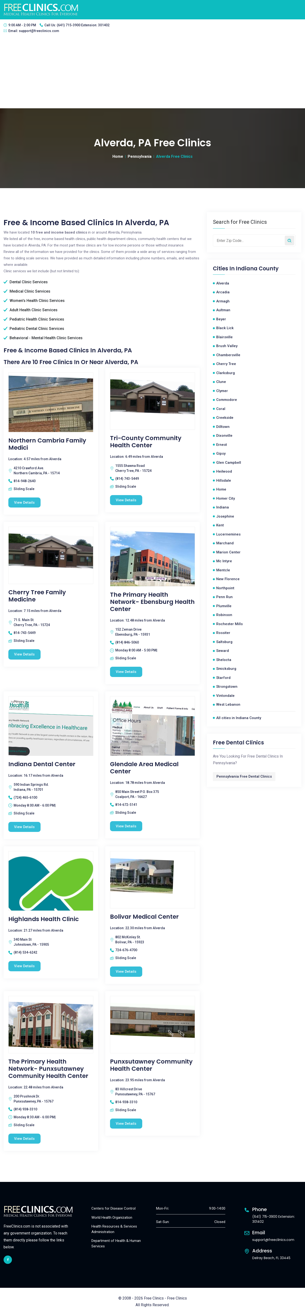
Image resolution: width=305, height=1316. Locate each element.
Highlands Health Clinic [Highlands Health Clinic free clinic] (43, 919)
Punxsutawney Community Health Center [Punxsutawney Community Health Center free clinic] (151, 1065)
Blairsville (224, 337)
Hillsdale (223, 480)
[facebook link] (8, 1260)
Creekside (224, 417)
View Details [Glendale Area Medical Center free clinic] (126, 826)
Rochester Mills (229, 624)
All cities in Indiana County (238, 718)
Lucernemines (228, 534)
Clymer (222, 391)
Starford (223, 678)
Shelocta (223, 660)
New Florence (228, 579)
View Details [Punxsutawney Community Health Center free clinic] (126, 1124)
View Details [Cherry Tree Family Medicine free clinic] (24, 654)
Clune (221, 382)
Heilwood (224, 471)
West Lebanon (228, 704)
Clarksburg (225, 373)
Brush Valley (226, 346)
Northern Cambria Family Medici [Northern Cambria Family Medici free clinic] (47, 444)
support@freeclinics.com (39, 31)
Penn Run (224, 597)
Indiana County (257, 269)
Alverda (222, 283)
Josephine (225, 516)
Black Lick (225, 328)
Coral (220, 409)
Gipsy (221, 453)
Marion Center (228, 552)
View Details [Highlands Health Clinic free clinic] (24, 966)
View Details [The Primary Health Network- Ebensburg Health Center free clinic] (126, 672)
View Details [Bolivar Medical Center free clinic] (126, 972)
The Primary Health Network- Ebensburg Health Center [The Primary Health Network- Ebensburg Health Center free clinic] (152, 602)
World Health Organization (111, 1218)
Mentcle (223, 570)
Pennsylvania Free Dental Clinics (244, 776)
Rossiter (223, 633)
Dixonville (224, 435)
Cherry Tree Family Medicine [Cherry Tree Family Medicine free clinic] (37, 596)
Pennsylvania (140, 156)
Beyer (221, 319)
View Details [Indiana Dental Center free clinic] (24, 827)
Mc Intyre (224, 561)
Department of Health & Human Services (116, 1244)
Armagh (223, 301)
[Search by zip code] (289, 240)
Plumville (223, 606)
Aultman (223, 310)
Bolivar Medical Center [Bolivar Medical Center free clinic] (144, 917)
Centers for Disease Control (113, 1209)
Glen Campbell (228, 462)
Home (117, 156)
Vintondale (225, 695)
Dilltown (223, 427)
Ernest (221, 444)
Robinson (224, 615)
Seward (222, 651)
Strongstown (226, 686)
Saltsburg (224, 642)
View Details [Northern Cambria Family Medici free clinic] (24, 502)
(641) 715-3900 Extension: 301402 (83, 25)
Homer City (225, 498)
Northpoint (225, 588)
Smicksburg (226, 668)
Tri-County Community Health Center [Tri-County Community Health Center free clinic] (145, 442)
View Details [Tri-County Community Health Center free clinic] (126, 500)
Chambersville (228, 355)
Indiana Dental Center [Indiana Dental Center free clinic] (41, 764)
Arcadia (223, 292)
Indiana (222, 507)
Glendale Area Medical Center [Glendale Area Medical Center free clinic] (144, 768)
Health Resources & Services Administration (114, 1229)
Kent (220, 525)
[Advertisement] (152, 72)
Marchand (225, 543)
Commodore (226, 400)
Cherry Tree (226, 364)
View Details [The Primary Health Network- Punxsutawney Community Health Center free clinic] (24, 1139)
